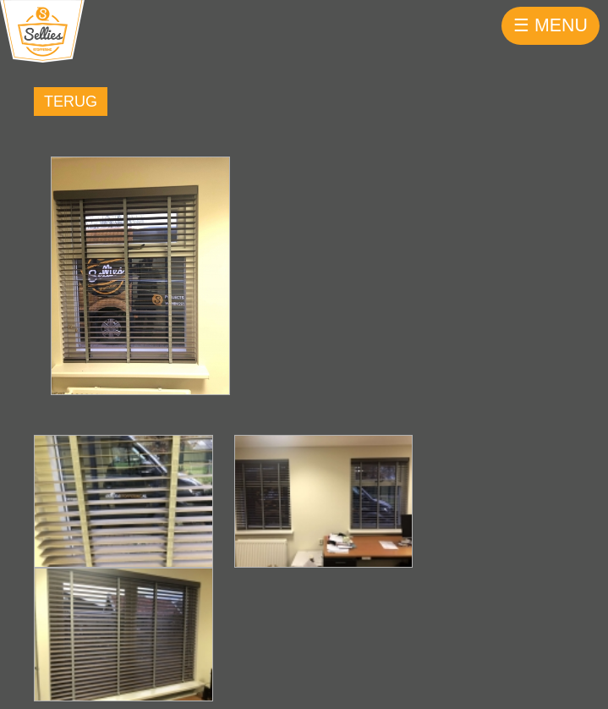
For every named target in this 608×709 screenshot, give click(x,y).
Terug (70, 101)
